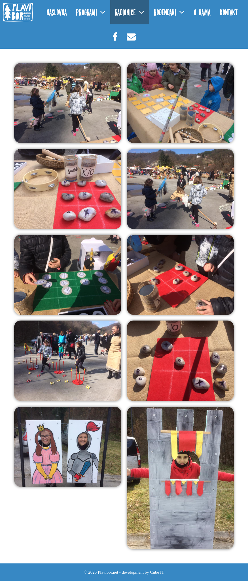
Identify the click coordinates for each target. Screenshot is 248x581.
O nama (202, 12)
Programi (93, 12)
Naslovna (56, 12)
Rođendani (171, 12)
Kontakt (229, 12)
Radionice (132, 12)
